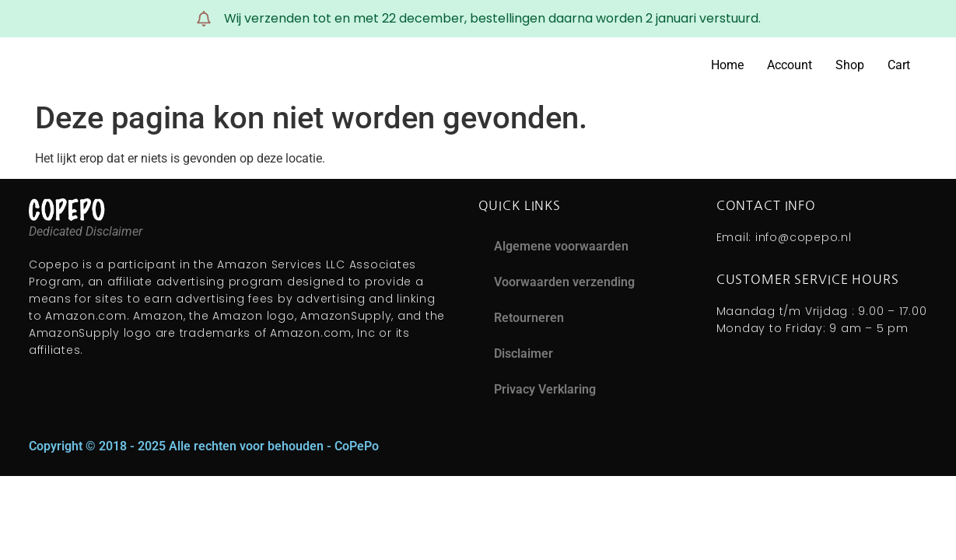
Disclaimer (523, 353)
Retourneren (529, 317)
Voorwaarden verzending (564, 282)
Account (789, 65)
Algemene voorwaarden (561, 246)
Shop (849, 65)
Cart (899, 65)
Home (727, 65)
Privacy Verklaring (545, 389)
